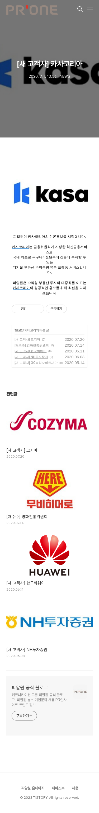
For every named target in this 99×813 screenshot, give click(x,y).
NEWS (19, 330)
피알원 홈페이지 (32, 788)
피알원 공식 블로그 (30, 687)
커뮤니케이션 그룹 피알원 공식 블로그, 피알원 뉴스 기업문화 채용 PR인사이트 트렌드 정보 (39, 700)
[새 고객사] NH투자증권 (31, 357)
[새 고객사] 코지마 (27, 339)
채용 (75, 788)
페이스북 (58, 788)
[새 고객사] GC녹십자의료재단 (36, 363)
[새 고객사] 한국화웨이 (30, 351)
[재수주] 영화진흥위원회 (32, 345)
